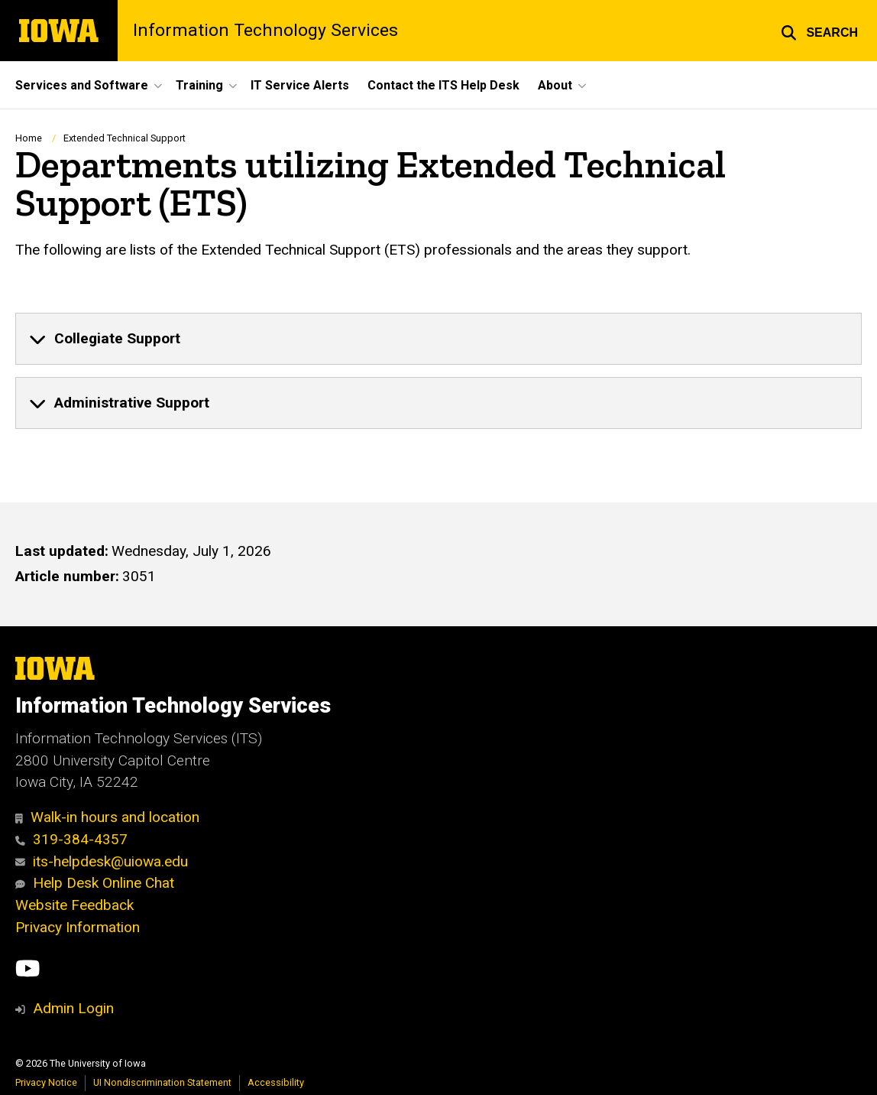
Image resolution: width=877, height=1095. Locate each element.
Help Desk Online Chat (94, 883)
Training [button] (199, 85)
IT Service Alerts (300, 85)
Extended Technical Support (124, 138)
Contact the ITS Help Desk (443, 85)
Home (28, 138)
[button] (819, 30)
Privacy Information (77, 927)
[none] (438, 339)
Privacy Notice (46, 1082)
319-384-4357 (71, 839)
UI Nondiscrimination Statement (162, 1082)
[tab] (438, 339)
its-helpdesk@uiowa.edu (101, 861)
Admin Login (73, 1008)
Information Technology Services (265, 31)
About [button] (555, 85)
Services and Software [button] (81, 85)
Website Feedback (74, 905)
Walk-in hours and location (107, 817)
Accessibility (276, 1082)
